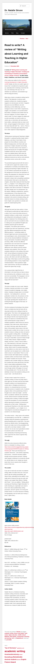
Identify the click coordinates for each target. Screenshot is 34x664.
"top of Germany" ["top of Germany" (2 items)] (11, 648)
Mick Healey (13, 636)
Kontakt (23, 33)
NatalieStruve (19, 638)
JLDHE (19, 635)
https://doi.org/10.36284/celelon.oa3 (14, 531)
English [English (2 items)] (23, 659)
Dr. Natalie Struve (14, 10)
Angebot (21, 29)
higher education (13, 635)
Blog (17, 33)
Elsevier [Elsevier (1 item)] (19, 659)
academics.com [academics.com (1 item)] (20, 648)
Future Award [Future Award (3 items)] (10, 662)
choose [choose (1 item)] (20, 654)
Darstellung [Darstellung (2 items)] (9, 657)
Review (18, 631)
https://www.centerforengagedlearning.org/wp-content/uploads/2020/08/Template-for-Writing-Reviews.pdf (17, 448)
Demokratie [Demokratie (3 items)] (17, 657)
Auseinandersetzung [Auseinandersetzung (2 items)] (12, 654)
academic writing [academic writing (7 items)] (15, 651)
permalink (9, 639)
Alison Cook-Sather (19, 633)
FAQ (12, 33)
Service (7, 33)
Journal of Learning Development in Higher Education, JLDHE (16, 82)
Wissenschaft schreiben (11, 29)
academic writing (9, 633)
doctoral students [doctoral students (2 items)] (11, 659)
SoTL (13, 638)
